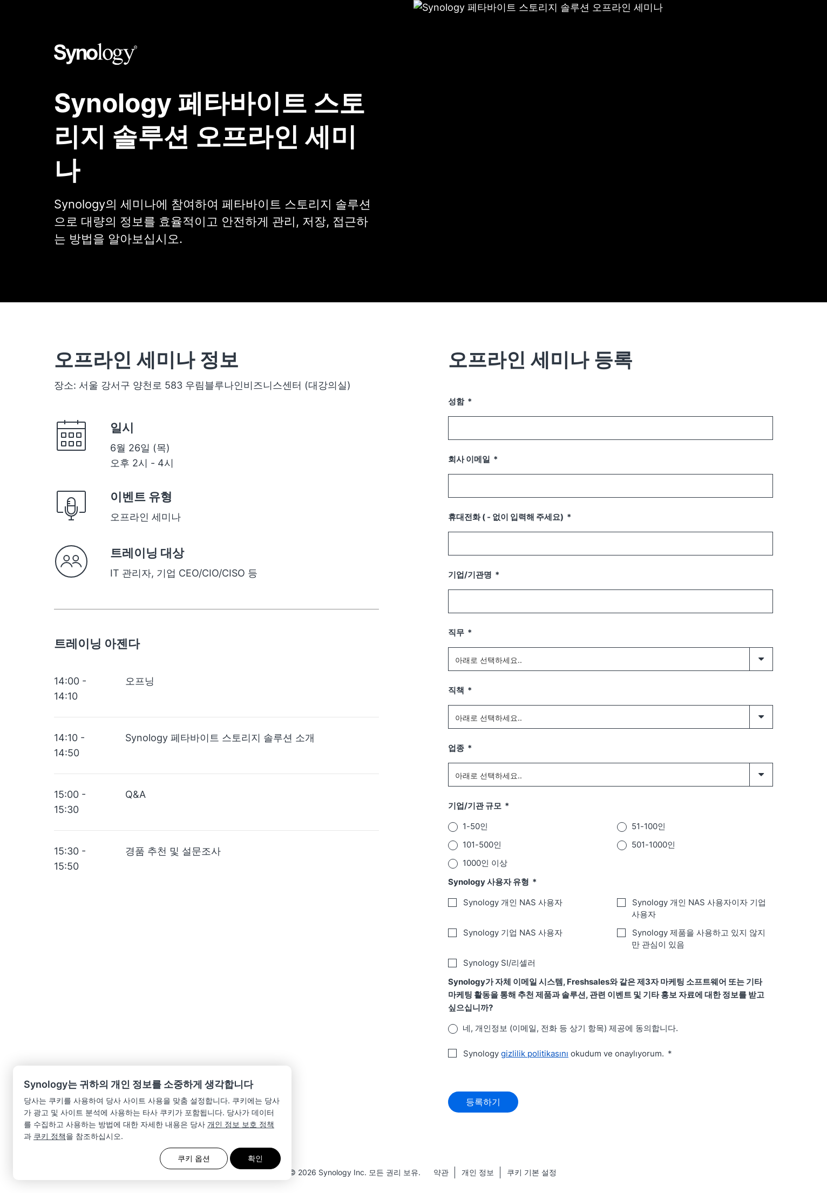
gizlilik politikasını (534, 1053)
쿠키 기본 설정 (532, 1176)
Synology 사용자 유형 (489, 882)
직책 (457, 690)
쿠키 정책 (49, 1136)
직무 (457, 632)
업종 (457, 748)
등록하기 (483, 1104)
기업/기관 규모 (475, 806)
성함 (457, 401)
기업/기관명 (470, 575)
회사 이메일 (470, 459)
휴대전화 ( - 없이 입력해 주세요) (506, 517)
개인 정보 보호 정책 (240, 1124)
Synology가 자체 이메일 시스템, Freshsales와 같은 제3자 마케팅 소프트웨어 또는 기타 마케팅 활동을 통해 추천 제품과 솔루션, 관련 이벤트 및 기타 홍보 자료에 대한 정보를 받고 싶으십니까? (606, 995)
